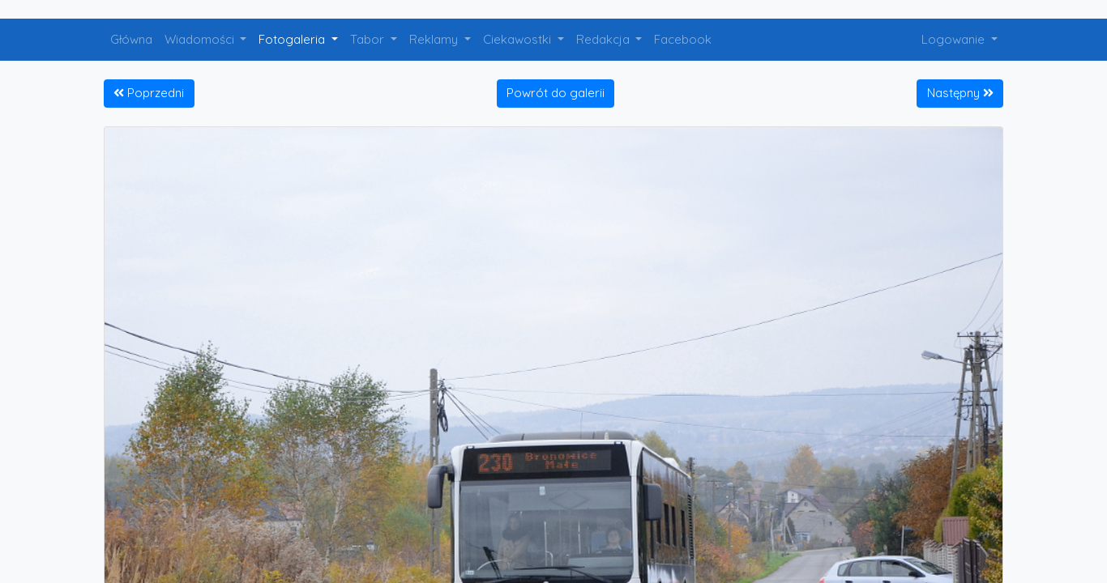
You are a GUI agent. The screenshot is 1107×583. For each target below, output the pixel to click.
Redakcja (604, 39)
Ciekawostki (518, 39)
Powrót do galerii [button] (555, 92)
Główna (131, 39)
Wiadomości (201, 39)
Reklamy (435, 39)
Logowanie (954, 39)
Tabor (368, 39)
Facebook (683, 39)
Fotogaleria (293, 39)
